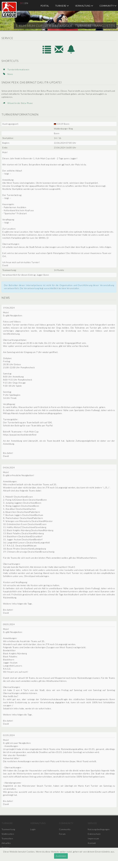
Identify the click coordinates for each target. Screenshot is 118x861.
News (8, 74)
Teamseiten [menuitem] (7, 838)
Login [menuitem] (33, 829)
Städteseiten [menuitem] (8, 834)
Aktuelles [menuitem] (6, 843)
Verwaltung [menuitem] (84, 5)
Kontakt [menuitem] (92, 843)
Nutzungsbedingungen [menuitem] (99, 829)
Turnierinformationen (16, 69)
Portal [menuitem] (44, 5)
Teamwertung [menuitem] (8, 829)
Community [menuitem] (108, 5)
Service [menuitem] (92, 823)
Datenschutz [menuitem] (94, 834)
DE (21, 3)
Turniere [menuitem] (62, 5)
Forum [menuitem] (62, 834)
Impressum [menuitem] (93, 838)
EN (26, 3)
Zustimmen (61, 856)
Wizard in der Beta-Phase (18, 103)
